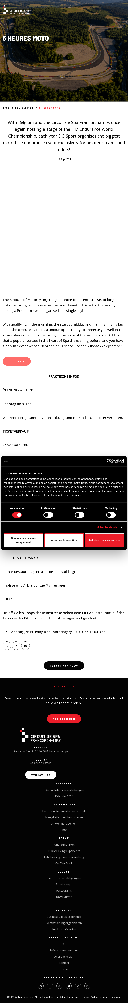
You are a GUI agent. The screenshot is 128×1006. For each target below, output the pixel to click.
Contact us (40, 777)
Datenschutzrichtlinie (70, 999)
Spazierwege (64, 887)
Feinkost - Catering (64, 932)
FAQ (64, 946)
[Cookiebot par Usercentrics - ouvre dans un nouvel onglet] (109, 461)
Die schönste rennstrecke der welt (64, 813)
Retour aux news (64, 667)
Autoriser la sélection (64, 540)
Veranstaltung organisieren (64, 925)
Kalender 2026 (64, 799)
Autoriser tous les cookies (105, 540)
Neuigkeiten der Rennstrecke (64, 820)
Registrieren (64, 720)
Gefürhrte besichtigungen (64, 881)
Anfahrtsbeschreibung (64, 953)
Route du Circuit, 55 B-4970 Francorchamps (40, 753)
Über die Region (64, 959)
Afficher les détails (106, 527)
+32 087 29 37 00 (40, 766)
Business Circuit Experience (64, 919)
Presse (64, 971)
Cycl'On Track (64, 866)
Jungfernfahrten (64, 847)
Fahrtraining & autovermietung (64, 860)
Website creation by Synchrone (106, 999)
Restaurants (64, 893)
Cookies (85, 999)
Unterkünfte (64, 899)
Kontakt (64, 965)
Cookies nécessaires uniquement (23, 540)
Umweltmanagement (64, 826)
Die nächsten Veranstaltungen (64, 792)
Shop (64, 832)
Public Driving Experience (64, 853)
